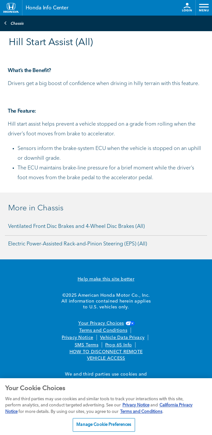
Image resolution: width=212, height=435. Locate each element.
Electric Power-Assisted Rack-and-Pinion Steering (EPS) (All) (77, 244)
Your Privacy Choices (105, 323)
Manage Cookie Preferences (103, 425)
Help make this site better (106, 279)
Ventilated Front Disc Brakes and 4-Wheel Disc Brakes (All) (76, 226)
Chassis (13, 23)
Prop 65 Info (118, 345)
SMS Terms (86, 345)
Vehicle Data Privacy (122, 337)
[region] (106, 406)
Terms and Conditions (103, 330)
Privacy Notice (77, 337)
